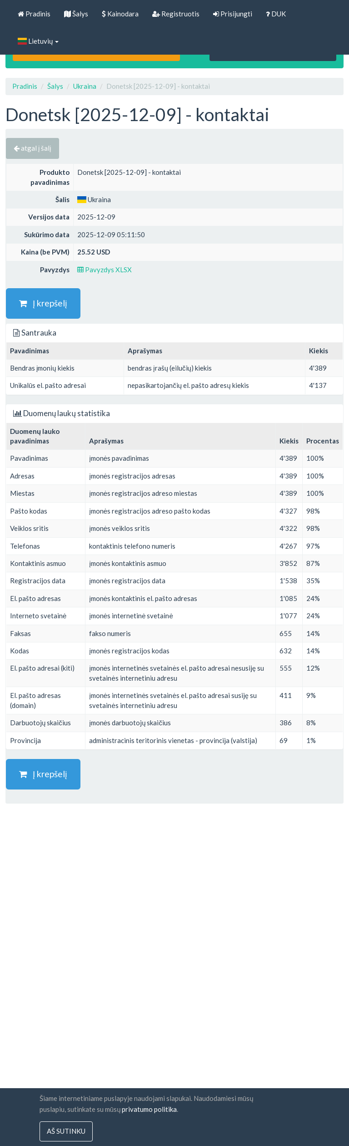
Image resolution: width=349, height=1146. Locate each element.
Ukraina (84, 86)
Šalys (76, 14)
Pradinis (34, 14)
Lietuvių (38, 41)
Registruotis (175, 14)
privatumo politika (149, 1109)
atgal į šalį (32, 148)
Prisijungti (232, 14)
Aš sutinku (66, 1131)
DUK (276, 14)
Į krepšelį (43, 303)
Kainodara (120, 14)
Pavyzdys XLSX (104, 269)
